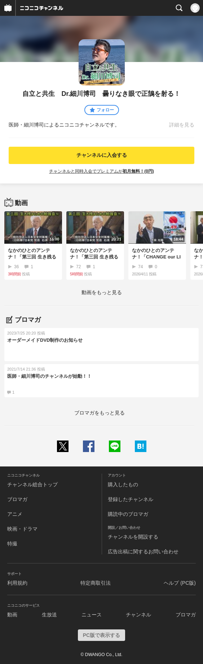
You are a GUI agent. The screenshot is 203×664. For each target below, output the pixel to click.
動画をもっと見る (101, 292)
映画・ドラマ (22, 529)
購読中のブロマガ (128, 514)
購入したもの (123, 484)
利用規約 (17, 583)
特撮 (12, 543)
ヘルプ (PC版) (180, 583)
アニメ (14, 514)
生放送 (49, 614)
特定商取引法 (95, 583)
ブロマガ (17, 499)
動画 (12, 614)
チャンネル (138, 614)
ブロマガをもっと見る (99, 413)
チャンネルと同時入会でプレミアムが (101, 171)
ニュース (91, 614)
